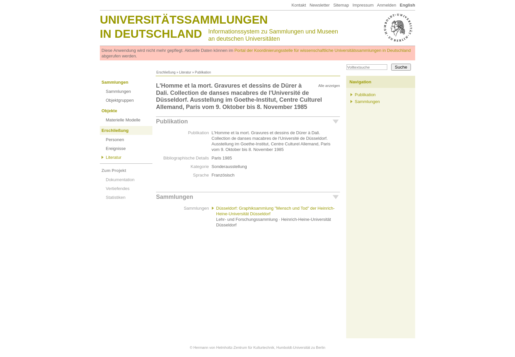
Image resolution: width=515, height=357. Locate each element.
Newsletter (319, 5)
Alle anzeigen (329, 86)
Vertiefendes (117, 188)
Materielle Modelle (123, 119)
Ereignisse (116, 148)
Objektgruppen (120, 100)
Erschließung (165, 72)
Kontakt (298, 5)
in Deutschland (151, 33)
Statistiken (115, 197)
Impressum (362, 5)
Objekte (109, 110)
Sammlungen (114, 82)
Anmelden (386, 5)
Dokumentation (120, 179)
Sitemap (341, 5)
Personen (115, 139)
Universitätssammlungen (184, 19)
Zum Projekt (113, 170)
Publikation (172, 121)
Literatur (185, 72)
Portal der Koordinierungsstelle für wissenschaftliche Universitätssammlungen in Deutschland (323, 50)
